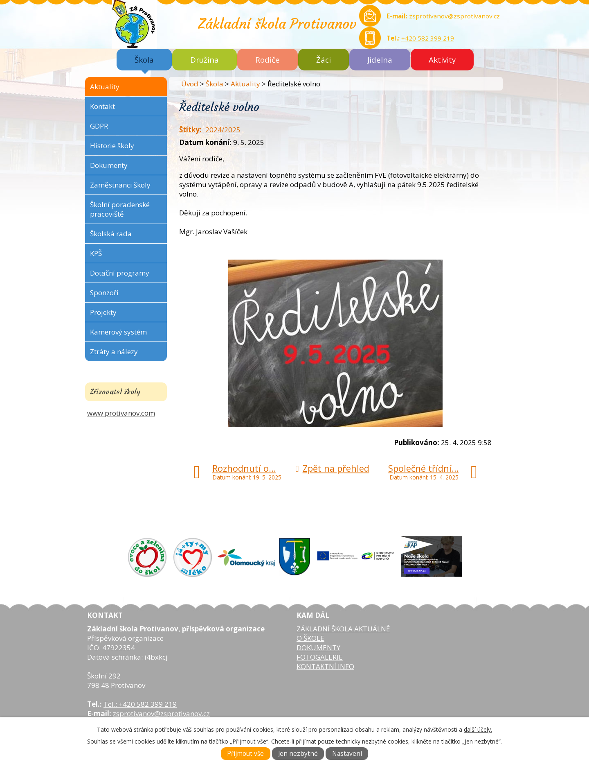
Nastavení (347, 753)
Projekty (103, 312)
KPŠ (96, 253)
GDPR (99, 126)
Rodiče (267, 59)
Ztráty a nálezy (114, 351)
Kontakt (102, 106)
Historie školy (112, 145)
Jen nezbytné (298, 753)
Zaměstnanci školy (120, 185)
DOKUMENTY (318, 647)
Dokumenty (109, 165)
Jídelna (379, 59)
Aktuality (245, 83)
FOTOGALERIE (320, 657)
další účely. (478, 729)
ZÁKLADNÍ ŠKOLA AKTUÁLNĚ (343, 628)
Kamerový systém (118, 332)
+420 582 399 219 (427, 38)
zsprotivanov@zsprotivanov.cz (454, 16)
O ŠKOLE (310, 638)
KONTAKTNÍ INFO (325, 666)
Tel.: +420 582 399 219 (140, 704)
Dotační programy (119, 273)
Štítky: (190, 129)
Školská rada (111, 233)
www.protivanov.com (121, 413)
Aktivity (442, 59)
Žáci (323, 59)
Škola (144, 59)
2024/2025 (223, 129)
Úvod (189, 83)
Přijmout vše (245, 753)
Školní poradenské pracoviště (120, 209)
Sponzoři (104, 292)
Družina (204, 59)
